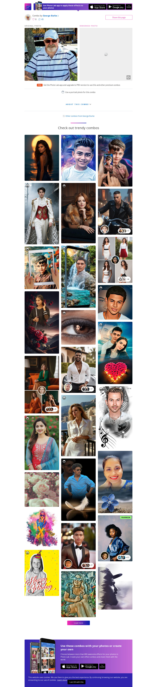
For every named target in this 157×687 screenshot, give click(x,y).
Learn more (62, 680)
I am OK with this (76, 682)
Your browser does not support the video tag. (106, 54)
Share (119, 17)
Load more (78, 623)
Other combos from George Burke (78, 116)
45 (41, 19)
